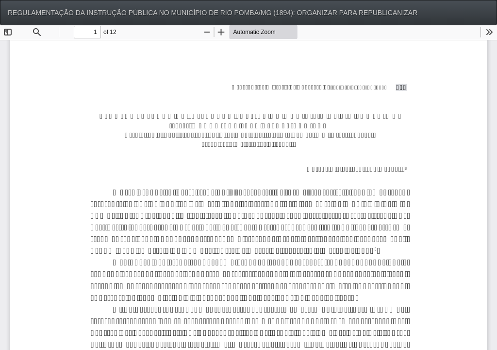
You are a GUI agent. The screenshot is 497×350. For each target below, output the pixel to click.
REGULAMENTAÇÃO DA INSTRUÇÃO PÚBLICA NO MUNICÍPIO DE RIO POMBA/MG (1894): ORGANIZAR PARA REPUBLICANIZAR (212, 13)
